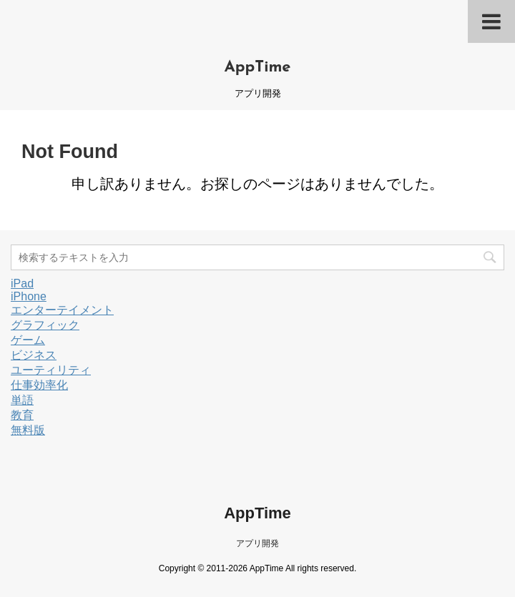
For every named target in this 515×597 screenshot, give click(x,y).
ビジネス (34, 355)
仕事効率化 (39, 385)
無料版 (28, 430)
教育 (22, 415)
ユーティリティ (51, 370)
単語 (22, 400)
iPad (22, 283)
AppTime (257, 67)
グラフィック (45, 325)
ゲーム (28, 340)
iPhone (28, 296)
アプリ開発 (257, 543)
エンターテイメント (62, 310)
